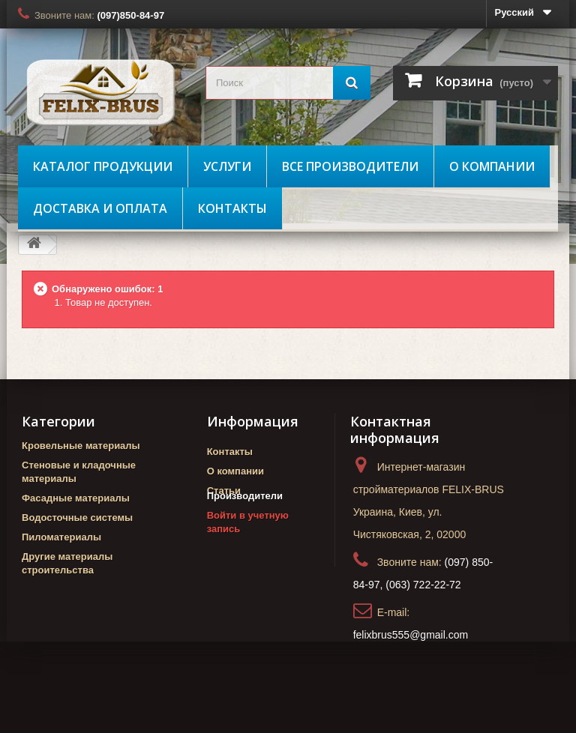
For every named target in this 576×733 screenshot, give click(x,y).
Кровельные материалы (81, 445)
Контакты (232, 208)
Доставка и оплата (100, 208)
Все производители (350, 166)
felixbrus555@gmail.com (411, 635)
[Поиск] (351, 83)
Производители (245, 516)
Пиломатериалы (61, 537)
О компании (492, 166)
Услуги (227, 166)
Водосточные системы (77, 517)
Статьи (224, 490)
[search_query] (288, 83)
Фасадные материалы (76, 498)
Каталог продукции (102, 166)
